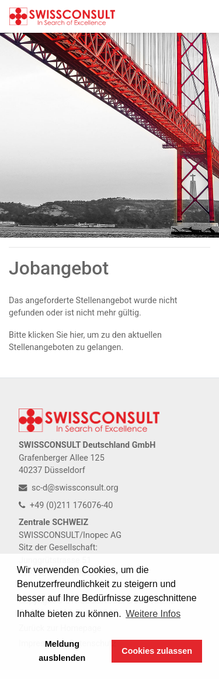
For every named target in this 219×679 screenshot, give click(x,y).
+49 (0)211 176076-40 (66, 505)
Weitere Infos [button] (153, 614)
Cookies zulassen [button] (156, 651)
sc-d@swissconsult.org (69, 488)
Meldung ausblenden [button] (62, 651)
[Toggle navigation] (193, 16)
